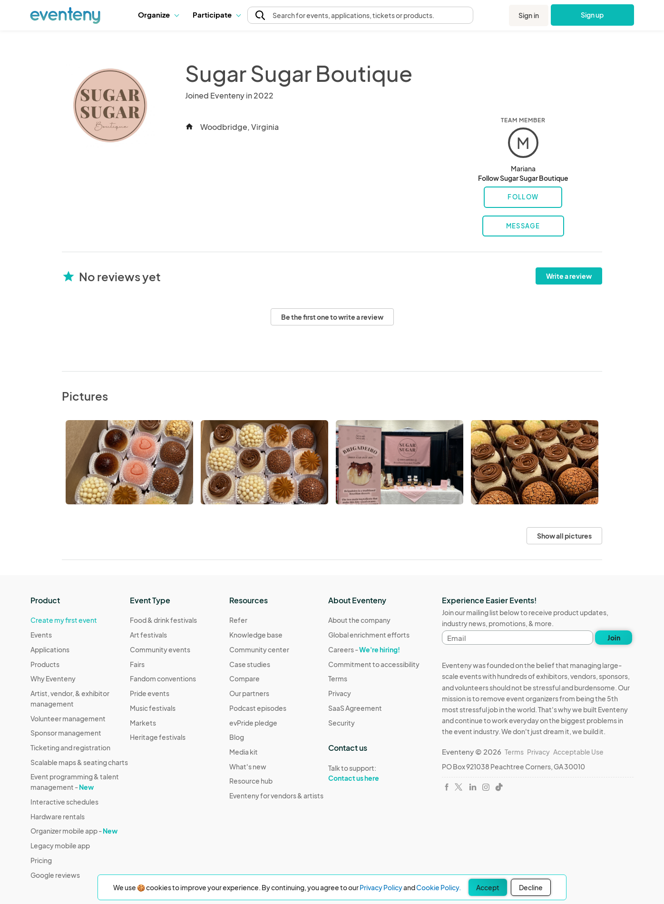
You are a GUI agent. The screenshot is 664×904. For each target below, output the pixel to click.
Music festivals (153, 708)
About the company (359, 620)
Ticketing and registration (70, 747)
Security (341, 722)
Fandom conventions (163, 678)
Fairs (137, 664)
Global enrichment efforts (369, 634)
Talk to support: (374, 773)
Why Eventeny (53, 678)
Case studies (249, 664)
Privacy (339, 693)
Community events (160, 649)
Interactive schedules (64, 801)
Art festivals (148, 634)
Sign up (592, 14)
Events (41, 634)
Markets (143, 722)
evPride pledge (253, 722)
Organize (158, 14)
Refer (238, 620)
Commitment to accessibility (374, 664)
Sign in (528, 15)
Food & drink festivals (163, 620)
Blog (236, 737)
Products (44, 664)
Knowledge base (256, 634)
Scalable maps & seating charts (79, 762)
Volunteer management (68, 718)
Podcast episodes (257, 708)
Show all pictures (564, 535)
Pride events (149, 693)
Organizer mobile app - (73, 830)
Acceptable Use (578, 751)
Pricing (41, 860)
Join (613, 637)
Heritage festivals (158, 737)
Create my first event (63, 620)
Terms (337, 678)
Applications (49, 649)
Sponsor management (65, 732)
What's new (247, 766)
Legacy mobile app (60, 845)
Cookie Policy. (438, 887)
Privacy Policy (381, 887)
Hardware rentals (57, 816)
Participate (216, 14)
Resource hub (251, 780)
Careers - (364, 649)
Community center (259, 649)
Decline (531, 887)
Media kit (243, 751)
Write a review (569, 276)
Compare (244, 678)
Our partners (249, 693)
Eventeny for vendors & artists (276, 795)
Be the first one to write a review (332, 317)
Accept (487, 887)
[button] (158, 14)
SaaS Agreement (355, 708)
